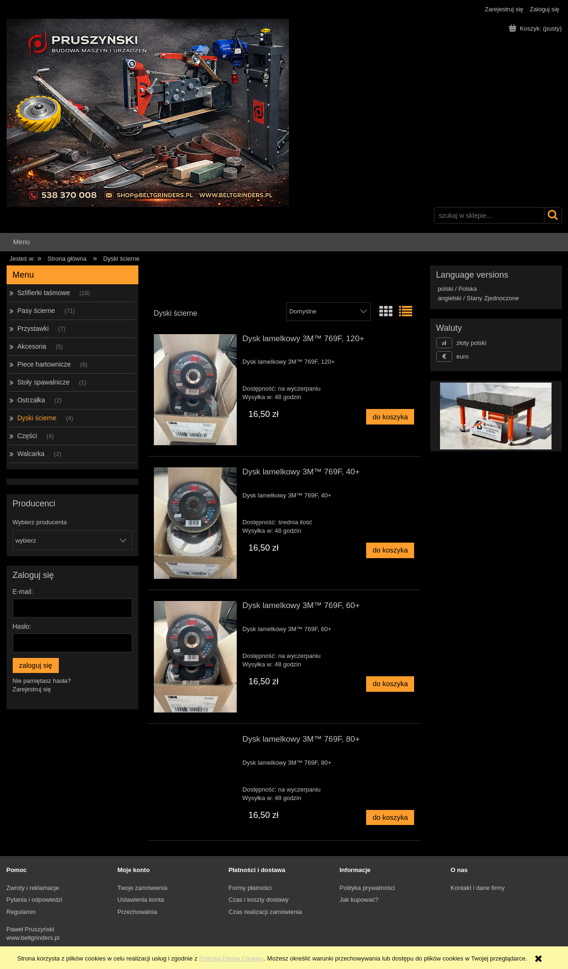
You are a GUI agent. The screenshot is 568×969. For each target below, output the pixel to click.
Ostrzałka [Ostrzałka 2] (31, 400)
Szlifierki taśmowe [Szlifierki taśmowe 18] (43, 292)
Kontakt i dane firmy (478, 887)
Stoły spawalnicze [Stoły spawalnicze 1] (43, 382)
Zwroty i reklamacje (33, 887)
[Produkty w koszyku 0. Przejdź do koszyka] (536, 28)
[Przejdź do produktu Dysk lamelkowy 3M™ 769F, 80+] (195, 742)
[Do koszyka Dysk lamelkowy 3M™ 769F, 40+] (390, 550)
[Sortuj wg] (329, 311)
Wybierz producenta (40, 522)
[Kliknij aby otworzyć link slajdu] (487, 416)
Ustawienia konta (141, 899)
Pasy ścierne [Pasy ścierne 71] (36, 310)
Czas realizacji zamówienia (265, 911)
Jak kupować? (359, 899)
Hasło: (22, 626)
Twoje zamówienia (143, 887)
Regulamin (21, 911)
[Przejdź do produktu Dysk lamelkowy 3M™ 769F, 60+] (195, 657)
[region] (496, 416)
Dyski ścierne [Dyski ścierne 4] (36, 418)
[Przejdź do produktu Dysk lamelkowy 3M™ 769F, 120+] (195, 390)
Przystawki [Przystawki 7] (33, 328)
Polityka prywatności (367, 887)
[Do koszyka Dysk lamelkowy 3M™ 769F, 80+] (390, 817)
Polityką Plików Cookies (231, 958)
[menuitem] (22, 242)
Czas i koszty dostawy (259, 899)
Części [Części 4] (27, 436)
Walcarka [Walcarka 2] (31, 453)
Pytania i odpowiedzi (35, 899)
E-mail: (23, 591)
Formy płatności (250, 887)
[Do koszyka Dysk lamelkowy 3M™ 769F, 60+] (390, 684)
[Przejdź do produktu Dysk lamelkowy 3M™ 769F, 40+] (195, 523)
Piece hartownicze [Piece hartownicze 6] (44, 364)
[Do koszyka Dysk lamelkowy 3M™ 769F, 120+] (390, 416)
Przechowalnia (138, 911)
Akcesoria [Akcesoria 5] (31, 346)
